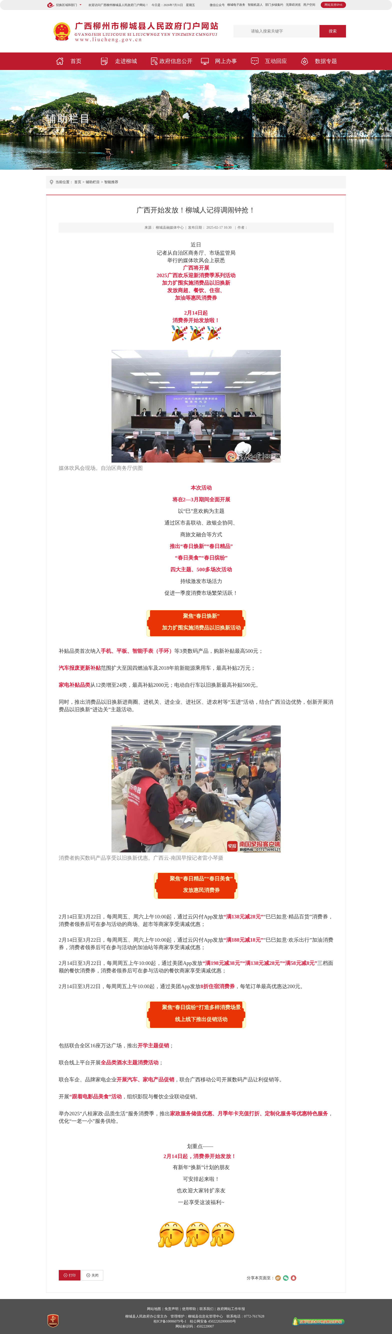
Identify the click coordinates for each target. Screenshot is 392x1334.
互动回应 (276, 61)
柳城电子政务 (236, 4)
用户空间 (309, 4)
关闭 (92, 1275)
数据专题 (326, 61)
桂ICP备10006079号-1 (170, 1321)
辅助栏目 (68, 118)
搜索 (333, 31)
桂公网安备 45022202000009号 (213, 1321)
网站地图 (154, 1309)
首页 (76, 61)
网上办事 (226, 61)
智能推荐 (111, 182)
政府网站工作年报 (231, 1309)
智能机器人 (255, 4)
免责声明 (171, 1309)
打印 (70, 1275)
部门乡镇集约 (274, 4)
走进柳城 (126, 61)
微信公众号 (217, 5)
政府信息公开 (176, 61)
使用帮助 (189, 1309)
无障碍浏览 (293, 4)
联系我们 (207, 1309)
